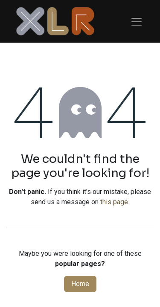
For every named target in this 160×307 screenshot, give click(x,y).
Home (80, 284)
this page (114, 202)
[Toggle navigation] (136, 21)
